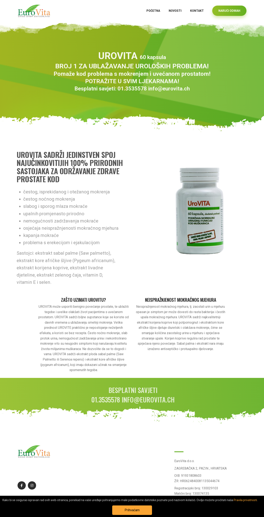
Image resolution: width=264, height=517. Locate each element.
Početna (153, 10)
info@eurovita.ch (169, 91)
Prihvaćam (132, 510)
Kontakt (197, 10)
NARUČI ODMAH (229, 10)
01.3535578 (132, 91)
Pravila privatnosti (245, 500)
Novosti (175, 10)
